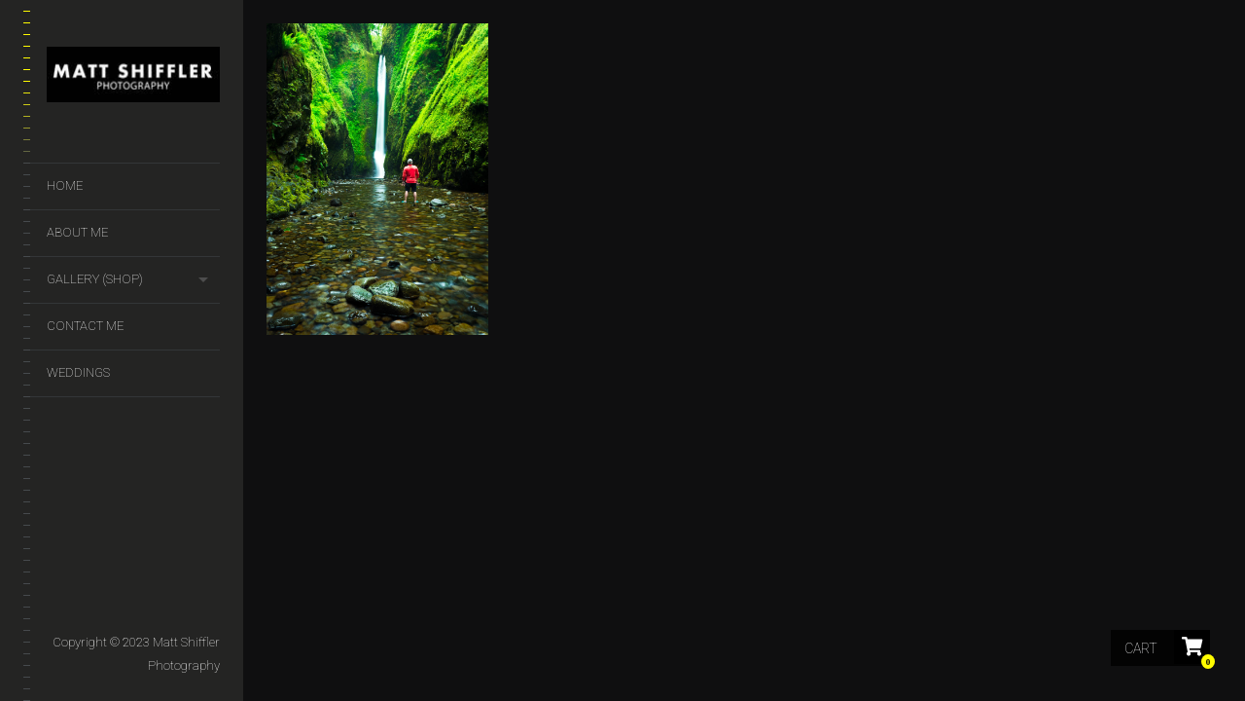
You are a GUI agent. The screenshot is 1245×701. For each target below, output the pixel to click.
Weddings (78, 372)
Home (65, 185)
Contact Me (85, 325)
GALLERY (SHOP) (95, 279)
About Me (77, 232)
